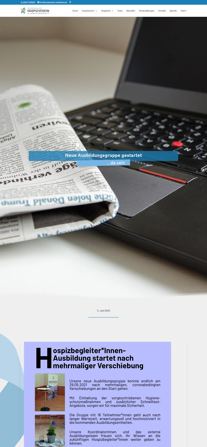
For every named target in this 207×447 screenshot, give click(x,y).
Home (75, 11)
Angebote (106, 11)
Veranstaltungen (147, 11)
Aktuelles (130, 11)
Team (120, 11)
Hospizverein (88, 11)
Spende (173, 11)
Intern (183, 11)
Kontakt (162, 11)
